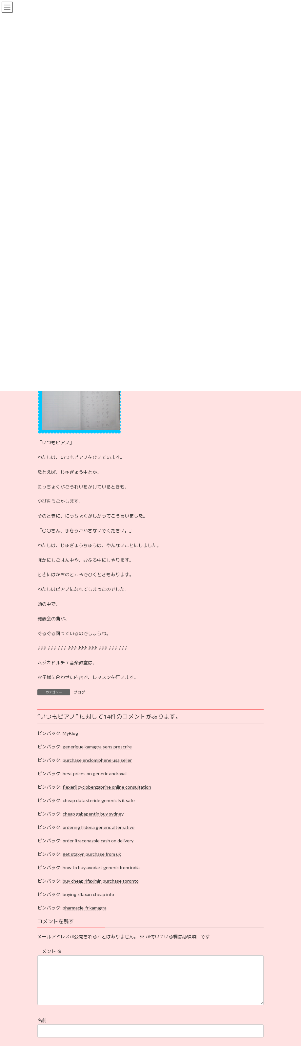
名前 (42, 1028)
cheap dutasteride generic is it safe (99, 800)
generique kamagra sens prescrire (97, 746)
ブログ (79, 692)
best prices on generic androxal (95, 773)
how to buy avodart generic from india (101, 867)
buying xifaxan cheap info (88, 894)
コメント (49, 951)
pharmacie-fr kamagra (85, 907)
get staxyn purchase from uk (92, 854)
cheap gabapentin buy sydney (93, 814)
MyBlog (70, 733)
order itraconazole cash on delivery (98, 840)
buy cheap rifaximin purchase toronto (101, 881)
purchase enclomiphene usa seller (97, 760)
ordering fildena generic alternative (98, 827)
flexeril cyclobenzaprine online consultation (107, 787)
